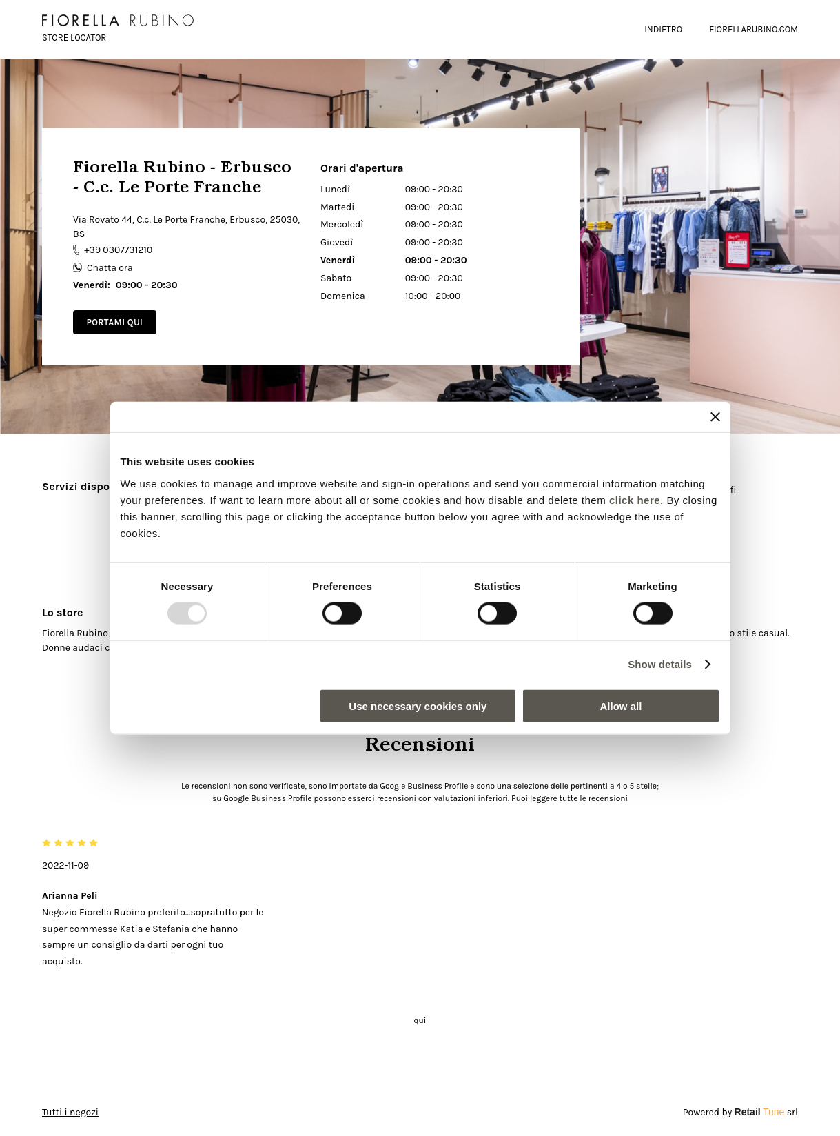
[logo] (118, 20)
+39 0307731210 (112, 250)
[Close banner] (715, 417)
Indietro (663, 29)
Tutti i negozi (70, 1112)
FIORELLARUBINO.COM (753, 29)
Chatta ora (103, 268)
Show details (660, 664)
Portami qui (114, 322)
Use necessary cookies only (417, 705)
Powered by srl (740, 1112)
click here (634, 499)
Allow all (621, 705)
